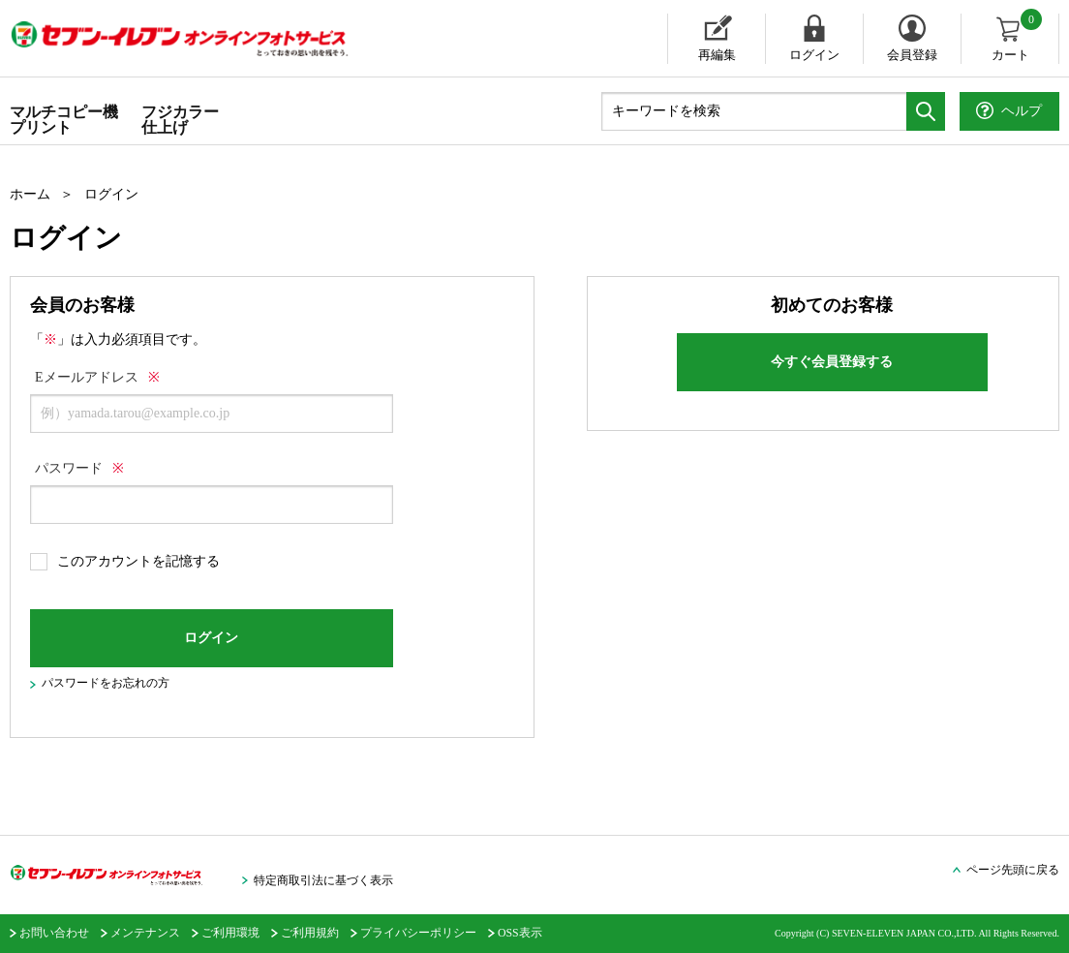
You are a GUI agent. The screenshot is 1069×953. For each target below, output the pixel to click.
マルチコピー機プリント (64, 120)
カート (1018, 38)
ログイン (814, 54)
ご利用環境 (230, 932)
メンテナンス (145, 932)
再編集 (717, 54)
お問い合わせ (54, 932)
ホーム (30, 194)
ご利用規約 (310, 932)
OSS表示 (520, 932)
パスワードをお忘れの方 (105, 683)
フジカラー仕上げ (180, 120)
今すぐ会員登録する (832, 361)
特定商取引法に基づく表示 (323, 880)
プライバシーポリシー (418, 932)
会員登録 (912, 54)
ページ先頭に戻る (1012, 869)
